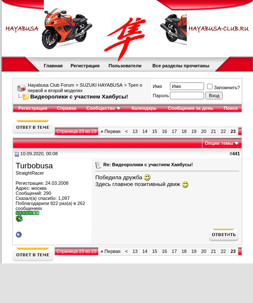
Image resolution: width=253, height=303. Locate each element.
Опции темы (219, 143)
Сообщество (103, 108)
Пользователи (124, 65)
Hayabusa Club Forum (51, 85)
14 (145, 131)
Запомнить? (223, 87)
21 (213, 131)
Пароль (161, 95)
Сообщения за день (190, 108)
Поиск (230, 108)
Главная (53, 65)
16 (164, 131)
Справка (66, 108)
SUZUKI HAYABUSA (101, 85)
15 (154, 131)
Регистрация (85, 65)
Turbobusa (34, 165)
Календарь (144, 108)
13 (134, 131)
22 (223, 131)
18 (184, 131)
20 (203, 131)
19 (193, 131)
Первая (111, 131)
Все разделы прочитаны (181, 65)
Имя (157, 86)
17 (174, 131)
